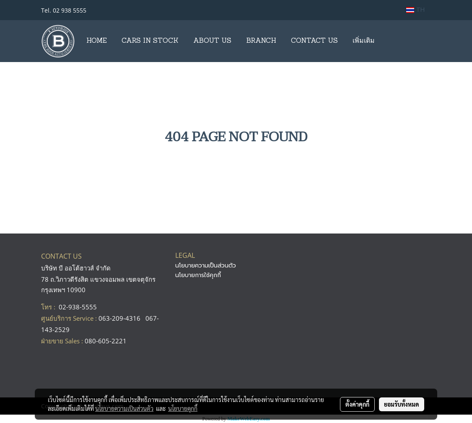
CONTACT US (314, 41)
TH (415, 9)
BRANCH (261, 41)
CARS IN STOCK (150, 41)
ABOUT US (212, 41)
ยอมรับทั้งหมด (401, 404)
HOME (96, 41)
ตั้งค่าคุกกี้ (357, 404)
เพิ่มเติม (364, 41)
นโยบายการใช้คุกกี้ (198, 275)
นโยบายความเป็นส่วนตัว (205, 265)
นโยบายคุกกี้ (182, 408)
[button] (389, 41)
